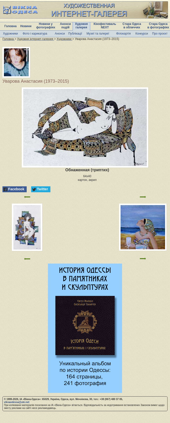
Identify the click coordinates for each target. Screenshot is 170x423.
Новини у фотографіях (45, 25)
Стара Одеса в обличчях (132, 25)
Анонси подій (65, 25)
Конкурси (141, 33)
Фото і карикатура (35, 33)
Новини (25, 26)
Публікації (75, 33)
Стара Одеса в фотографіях (158, 25)
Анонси (60, 33)
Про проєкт (160, 33)
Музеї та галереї (97, 33)
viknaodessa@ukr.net (16, 402)
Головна (10, 26)
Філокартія (123, 33)
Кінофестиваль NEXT (105, 25)
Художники (10, 33)
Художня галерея (81, 25)
